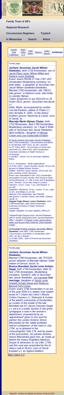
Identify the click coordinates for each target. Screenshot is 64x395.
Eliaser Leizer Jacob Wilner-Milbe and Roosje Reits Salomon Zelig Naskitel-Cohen (30, 222)
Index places (47, 52)
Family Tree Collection (14, 52)
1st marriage (41, 277)
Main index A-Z (23, 52)
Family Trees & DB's (18, 21)
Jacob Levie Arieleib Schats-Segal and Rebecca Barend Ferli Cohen (29, 283)
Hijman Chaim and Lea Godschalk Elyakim (28, 134)
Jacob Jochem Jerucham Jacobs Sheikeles (30, 140)
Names (38, 52)
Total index (30, 52)
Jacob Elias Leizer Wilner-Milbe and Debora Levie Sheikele (29, 75)
